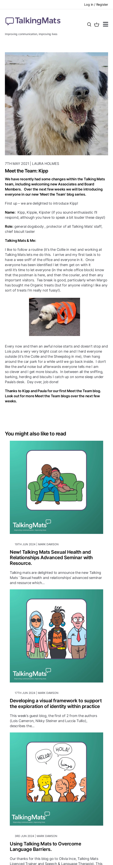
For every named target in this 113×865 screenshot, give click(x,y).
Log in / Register (96, 4)
